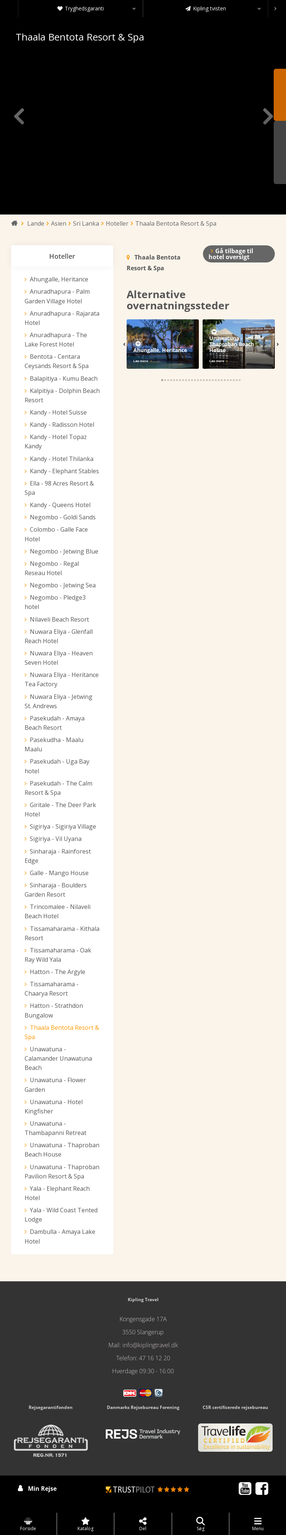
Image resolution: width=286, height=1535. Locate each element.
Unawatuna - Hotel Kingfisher (54, 1106)
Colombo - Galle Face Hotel (56, 534)
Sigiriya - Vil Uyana (56, 839)
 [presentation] (19, 116)
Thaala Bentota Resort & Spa (62, 1032)
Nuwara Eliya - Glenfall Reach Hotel (59, 636)
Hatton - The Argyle (57, 972)
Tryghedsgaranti (96, 8)
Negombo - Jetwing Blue (64, 551)
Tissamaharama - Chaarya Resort (52, 988)
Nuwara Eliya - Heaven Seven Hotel (59, 658)
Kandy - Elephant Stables (64, 471)
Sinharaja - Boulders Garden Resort (56, 890)
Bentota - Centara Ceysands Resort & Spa (57, 361)
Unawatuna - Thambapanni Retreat (55, 1128)
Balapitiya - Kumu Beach (64, 378)
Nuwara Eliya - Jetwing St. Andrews (58, 701)
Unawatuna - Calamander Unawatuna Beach (58, 1058)
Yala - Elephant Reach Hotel (57, 1193)
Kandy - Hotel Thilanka (61, 459)
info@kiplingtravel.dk (150, 1345)
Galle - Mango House (59, 873)
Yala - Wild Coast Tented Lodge (61, 1214)
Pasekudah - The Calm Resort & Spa (58, 788)
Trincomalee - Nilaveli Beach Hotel (57, 911)
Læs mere (140, 361)
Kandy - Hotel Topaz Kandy (56, 441)
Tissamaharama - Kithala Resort (62, 933)
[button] (162, 380)
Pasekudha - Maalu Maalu (54, 744)
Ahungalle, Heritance (59, 279)
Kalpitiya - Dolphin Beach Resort (62, 395)
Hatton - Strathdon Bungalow (54, 1010)
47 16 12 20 (154, 1358)
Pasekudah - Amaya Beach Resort (55, 723)
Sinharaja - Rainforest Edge (58, 856)
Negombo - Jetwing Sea (63, 585)
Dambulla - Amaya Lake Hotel (60, 1236)
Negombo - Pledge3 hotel (55, 602)
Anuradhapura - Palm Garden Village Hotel (57, 296)
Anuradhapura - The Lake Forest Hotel (56, 339)
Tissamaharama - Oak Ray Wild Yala (58, 955)
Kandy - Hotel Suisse (58, 412)
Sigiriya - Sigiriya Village (63, 826)
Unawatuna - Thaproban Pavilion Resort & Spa (62, 1171)
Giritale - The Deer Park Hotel (60, 809)
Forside (28, 1524)
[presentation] (275, 8)
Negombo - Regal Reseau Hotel (52, 568)
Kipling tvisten (223, 8)
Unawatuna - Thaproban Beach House (62, 1149)
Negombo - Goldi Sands (63, 517)
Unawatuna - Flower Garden (55, 1084)
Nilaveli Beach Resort (59, 619)
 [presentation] (267, 116)
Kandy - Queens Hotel (60, 505)
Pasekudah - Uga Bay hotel (57, 766)
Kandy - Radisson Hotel (62, 424)
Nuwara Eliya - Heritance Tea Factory (62, 679)
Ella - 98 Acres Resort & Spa (59, 488)
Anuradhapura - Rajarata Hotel (62, 318)
